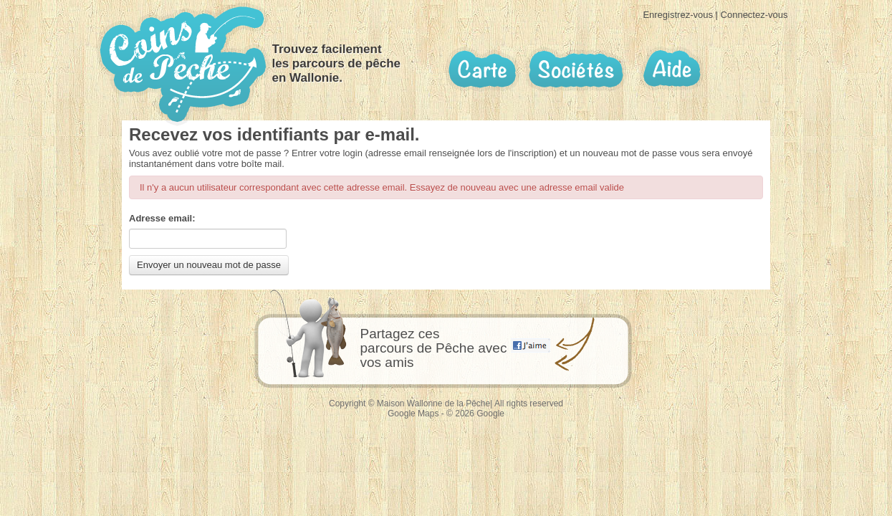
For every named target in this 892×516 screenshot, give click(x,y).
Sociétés (576, 69)
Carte (482, 69)
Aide (671, 69)
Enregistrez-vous (678, 14)
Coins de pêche (183, 64)
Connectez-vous (754, 14)
